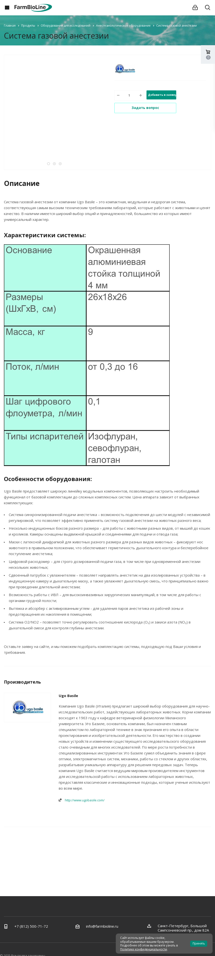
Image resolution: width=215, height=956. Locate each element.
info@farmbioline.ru (102, 926)
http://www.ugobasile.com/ (85, 800)
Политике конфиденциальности (143, 949)
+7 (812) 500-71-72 (31, 926)
